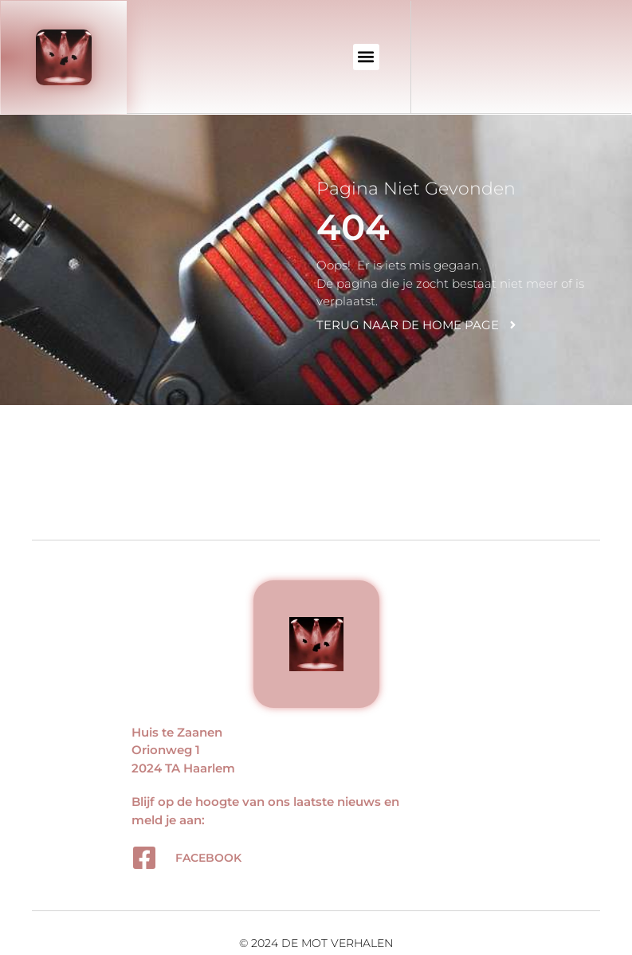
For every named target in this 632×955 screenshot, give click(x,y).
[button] (366, 57)
